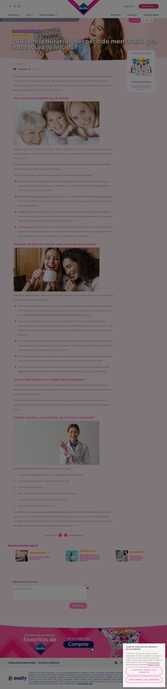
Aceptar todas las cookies (144, 671)
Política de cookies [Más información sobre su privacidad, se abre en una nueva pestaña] (153, 664)
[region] (144, 665)
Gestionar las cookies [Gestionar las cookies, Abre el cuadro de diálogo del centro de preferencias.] (144, 679)
